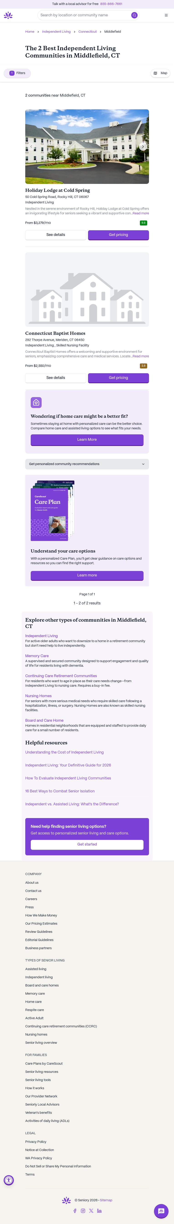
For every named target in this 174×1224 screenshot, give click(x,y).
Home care (33, 1002)
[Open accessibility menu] (9, 1180)
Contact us (33, 891)
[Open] (166, 15)
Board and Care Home (44, 720)
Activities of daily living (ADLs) (47, 1121)
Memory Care (37, 656)
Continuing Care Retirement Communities (61, 676)
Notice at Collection (39, 1150)
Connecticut (87, 31)
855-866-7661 (111, 4)
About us (31, 882)
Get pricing (118, 235)
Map (160, 73)
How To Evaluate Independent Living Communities (68, 778)
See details (55, 235)
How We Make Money (41, 915)
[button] (134, 15)
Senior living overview (41, 1042)
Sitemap (106, 1200)
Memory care (35, 993)
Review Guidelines (38, 932)
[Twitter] (91, 1211)
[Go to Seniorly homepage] (9, 15)
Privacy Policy (35, 1142)
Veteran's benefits (38, 1112)
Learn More (87, 439)
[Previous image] (31, 147)
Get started (87, 844)
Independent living (39, 977)
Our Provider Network (41, 1096)
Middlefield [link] (112, 31)
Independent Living (56, 31)
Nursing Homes (38, 696)
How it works (34, 1088)
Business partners (38, 948)
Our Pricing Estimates (41, 923)
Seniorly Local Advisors (42, 1104)
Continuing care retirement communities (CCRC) (61, 1026)
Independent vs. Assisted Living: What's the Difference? (72, 804)
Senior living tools (38, 1080)
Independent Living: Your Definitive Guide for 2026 (68, 765)
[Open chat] (161, 1211)
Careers (31, 899)
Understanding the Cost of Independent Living (64, 752)
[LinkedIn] (99, 1211)
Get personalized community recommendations (87, 464)
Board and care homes (42, 985)
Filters (17, 73)
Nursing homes (36, 1034)
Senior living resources (41, 1072)
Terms (30, 1174)
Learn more (87, 575)
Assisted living (35, 969)
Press (29, 907)
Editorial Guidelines (39, 940)
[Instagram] (83, 1211)
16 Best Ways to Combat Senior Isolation (60, 791)
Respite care (34, 1010)
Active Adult (34, 1018)
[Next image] (143, 147)
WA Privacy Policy (38, 1158)
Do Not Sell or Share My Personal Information (58, 1166)
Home (29, 31)
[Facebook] (75, 1211)
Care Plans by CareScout (44, 1063)
